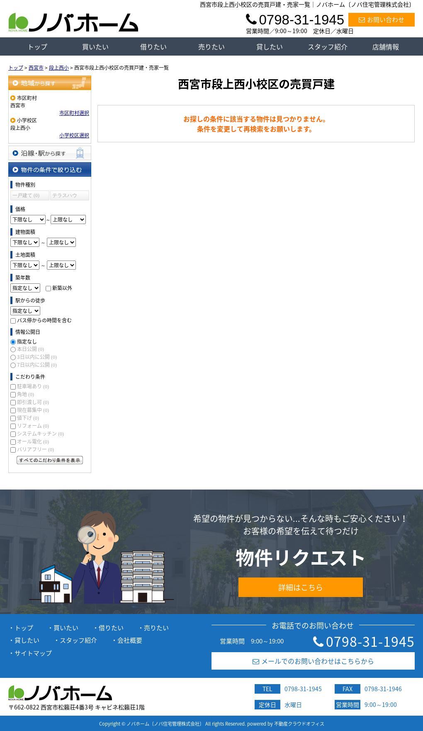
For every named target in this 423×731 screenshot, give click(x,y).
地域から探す (49, 83)
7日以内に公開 (37, 364)
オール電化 (33, 441)
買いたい (95, 46)
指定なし (27, 341)
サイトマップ (33, 653)
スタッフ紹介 (328, 46)
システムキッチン (40, 433)
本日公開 (30, 349)
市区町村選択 (74, 113)
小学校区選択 (74, 135)
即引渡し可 (33, 402)
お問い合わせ (381, 19)
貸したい (269, 46)
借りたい (153, 46)
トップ (37, 46)
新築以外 (62, 288)
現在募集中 (33, 410)
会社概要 (129, 640)
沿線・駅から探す (49, 153)
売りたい (211, 46)
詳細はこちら (300, 587)
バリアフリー (35, 449)
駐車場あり (33, 386)
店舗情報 (385, 46)
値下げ (28, 418)
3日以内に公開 (37, 357)
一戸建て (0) (25, 195)
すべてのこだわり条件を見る (50, 460)
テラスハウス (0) (64, 196)
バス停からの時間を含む (44, 320)
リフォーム (33, 425)
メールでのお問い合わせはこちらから (313, 661)
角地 (25, 394)
